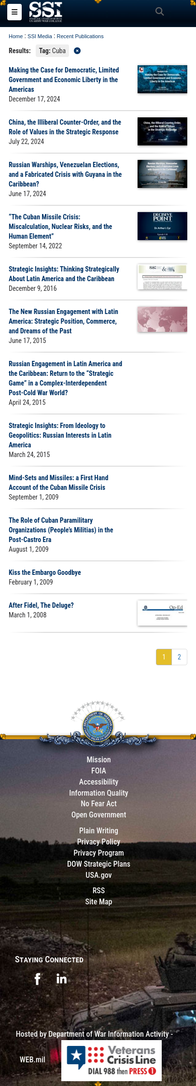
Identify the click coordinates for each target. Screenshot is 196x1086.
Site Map (98, 901)
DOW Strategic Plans (98, 864)
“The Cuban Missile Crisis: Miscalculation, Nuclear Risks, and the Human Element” (60, 226)
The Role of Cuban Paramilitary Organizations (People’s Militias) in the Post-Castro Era (61, 529)
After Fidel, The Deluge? (41, 605)
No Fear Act (99, 803)
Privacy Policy (98, 841)
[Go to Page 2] (179, 657)
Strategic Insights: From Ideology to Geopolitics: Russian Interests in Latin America (60, 435)
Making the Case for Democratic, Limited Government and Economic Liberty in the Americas (64, 79)
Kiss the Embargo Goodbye (45, 572)
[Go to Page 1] (164, 657)
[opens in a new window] (37, 978)
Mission (98, 759)
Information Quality (98, 793)
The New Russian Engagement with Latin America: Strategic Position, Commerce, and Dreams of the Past (63, 321)
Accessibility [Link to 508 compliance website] (98, 781)
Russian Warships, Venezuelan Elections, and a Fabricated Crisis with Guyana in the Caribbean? (65, 174)
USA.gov (98, 875)
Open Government (98, 814)
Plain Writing (98, 830)
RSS (99, 890)
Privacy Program (98, 852)
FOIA (98, 770)
